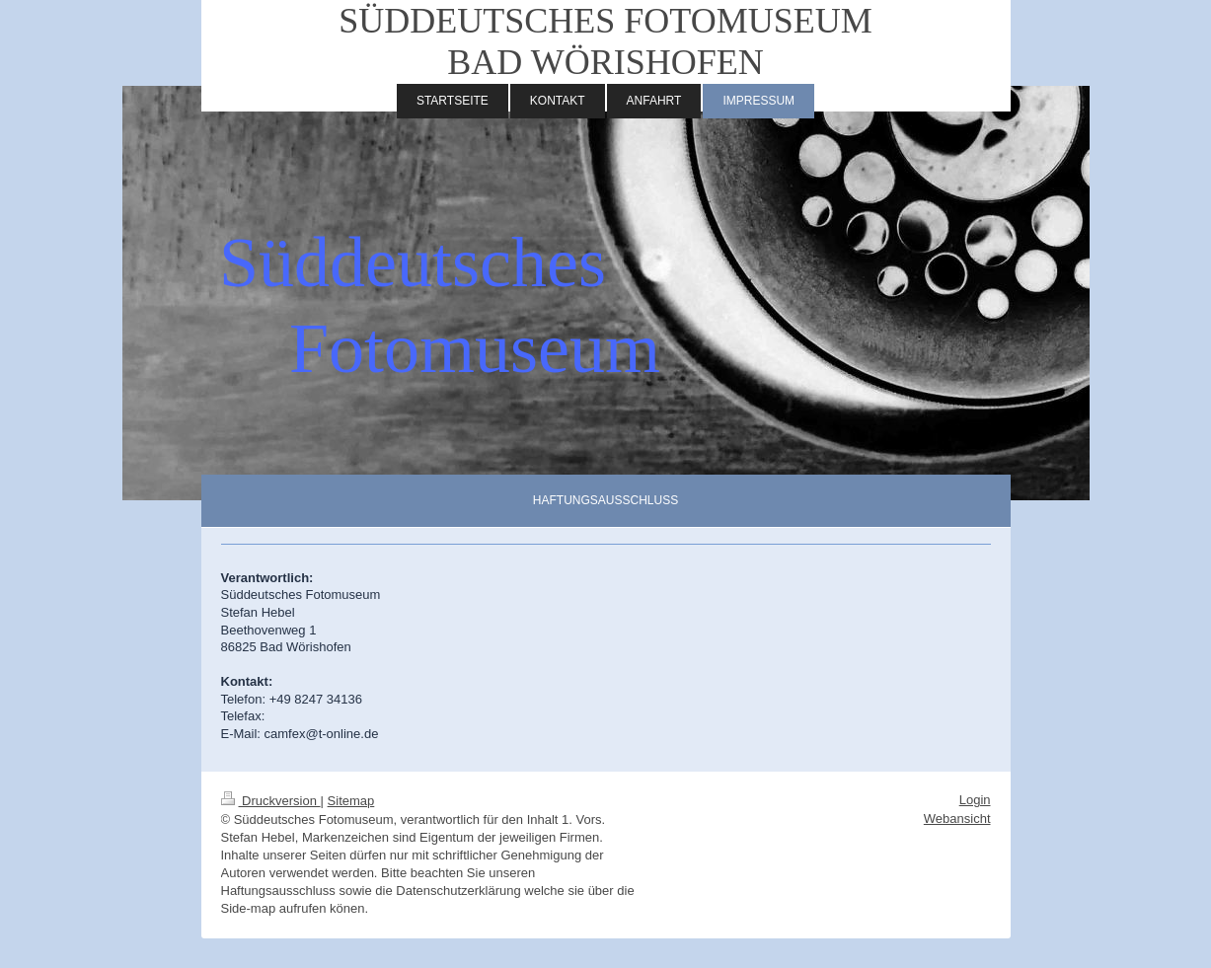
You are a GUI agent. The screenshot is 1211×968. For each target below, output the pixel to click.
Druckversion (271, 800)
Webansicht (957, 818)
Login (975, 799)
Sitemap (351, 800)
